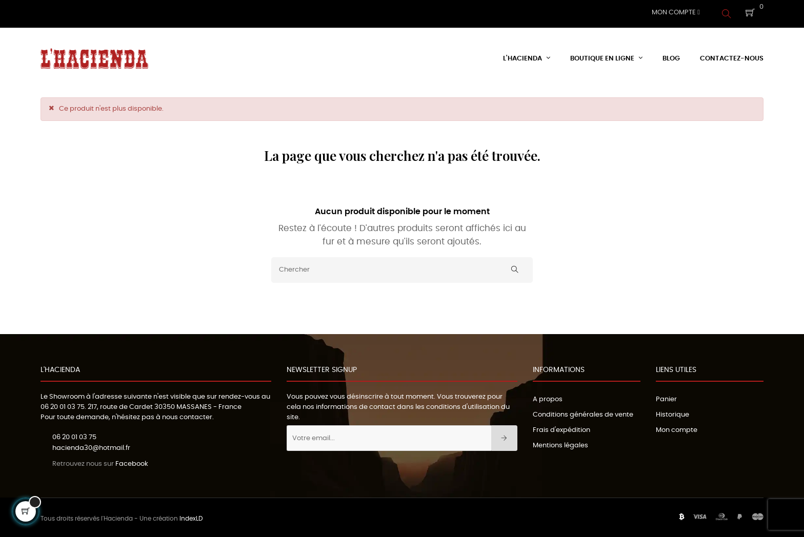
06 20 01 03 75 (63, 404)
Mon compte (676, 427)
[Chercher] (402, 267)
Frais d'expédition (561, 427)
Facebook (131, 461)
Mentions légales (560, 443)
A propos (547, 397)
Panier (666, 397)
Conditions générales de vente (583, 412)
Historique (672, 412)
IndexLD (191, 516)
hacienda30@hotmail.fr (91, 445)
